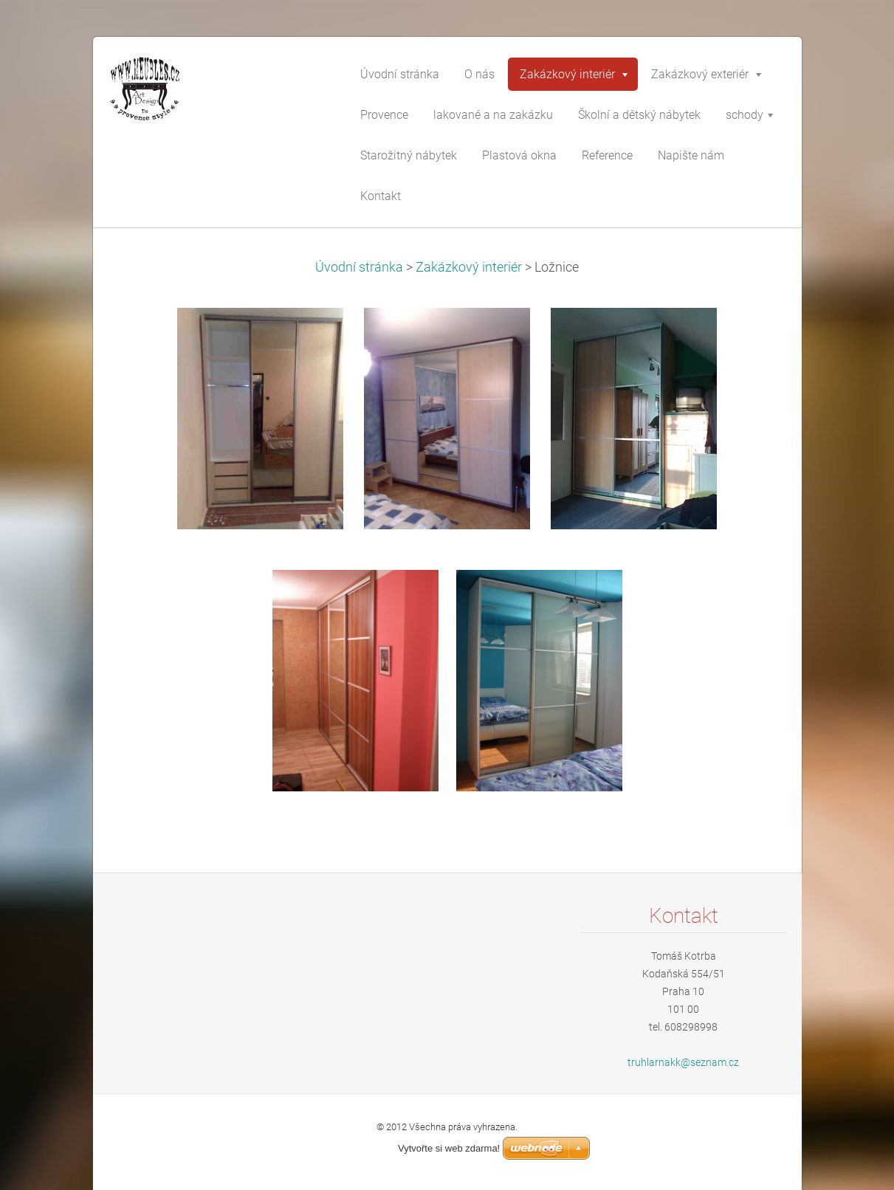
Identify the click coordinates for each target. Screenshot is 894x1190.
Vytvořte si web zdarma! (449, 1148)
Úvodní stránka (359, 267)
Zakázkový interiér (469, 267)
